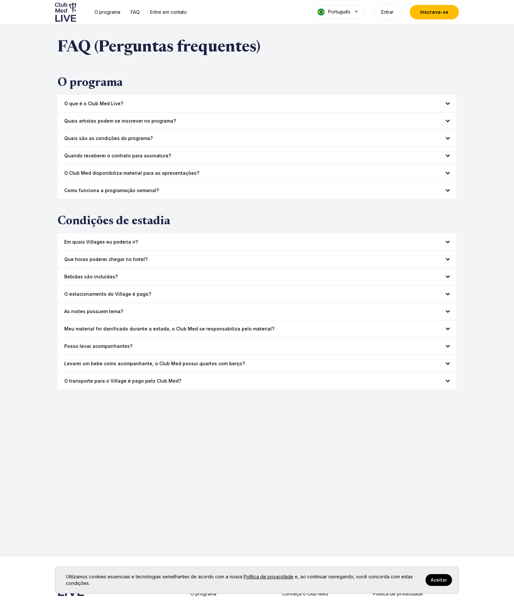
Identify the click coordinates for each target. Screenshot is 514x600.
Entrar (387, 12)
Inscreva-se (434, 12)
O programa (107, 12)
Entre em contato (168, 12)
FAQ (135, 12)
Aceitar (439, 580)
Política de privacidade (268, 576)
